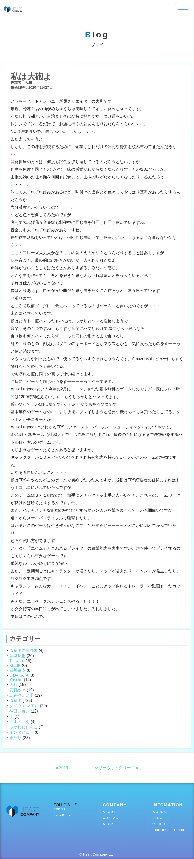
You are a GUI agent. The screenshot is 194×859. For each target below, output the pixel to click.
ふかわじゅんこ (23, 727)
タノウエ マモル (24, 706)
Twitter (59, 809)
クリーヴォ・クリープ (114, 768)
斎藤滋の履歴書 (23, 650)
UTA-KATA (18, 675)
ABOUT (109, 812)
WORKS (159, 812)
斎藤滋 (15, 700)
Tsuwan (16, 661)
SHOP (108, 824)
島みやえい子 (21, 695)
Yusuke (15, 680)
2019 (63, 768)
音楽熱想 (17, 656)
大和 (13, 684)
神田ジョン (19, 711)
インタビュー (21, 732)
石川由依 (17, 670)
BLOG (157, 818)
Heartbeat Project (168, 830)
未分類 (15, 737)
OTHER (158, 824)
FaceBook (62, 815)
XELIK (15, 665)
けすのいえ (19, 722)
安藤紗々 (17, 690)
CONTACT (112, 818)
